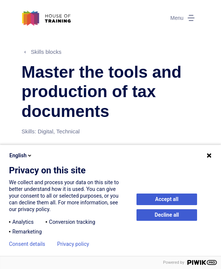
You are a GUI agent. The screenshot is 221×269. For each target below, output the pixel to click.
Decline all (166, 215)
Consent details (27, 244)
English (21, 155)
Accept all (167, 199)
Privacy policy (73, 244)
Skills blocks (46, 52)
